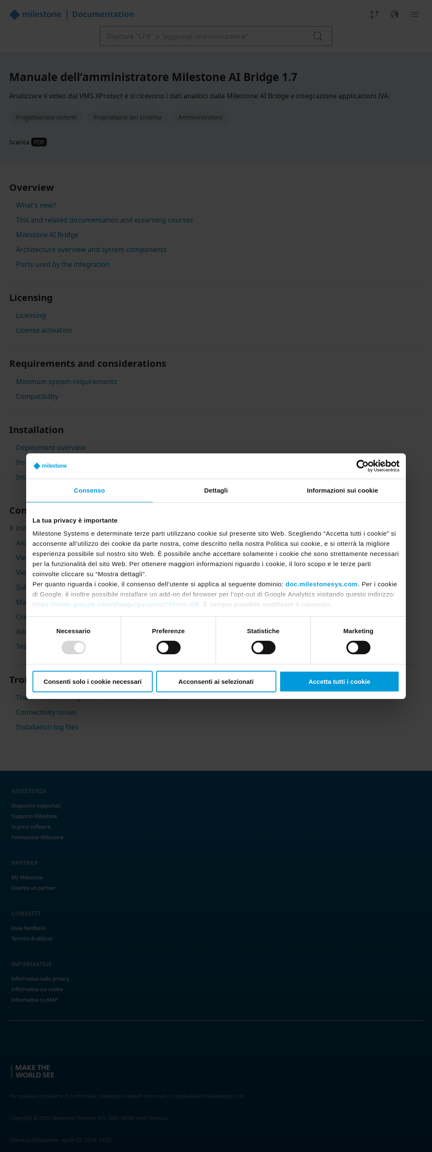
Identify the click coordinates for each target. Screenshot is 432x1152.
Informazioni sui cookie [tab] (342, 489)
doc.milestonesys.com (322, 584)
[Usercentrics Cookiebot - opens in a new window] (363, 465)
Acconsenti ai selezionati (216, 681)
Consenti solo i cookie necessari (92, 681)
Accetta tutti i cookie (339, 681)
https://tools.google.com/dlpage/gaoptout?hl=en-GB (116, 604)
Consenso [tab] (89, 489)
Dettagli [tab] (216, 489)
